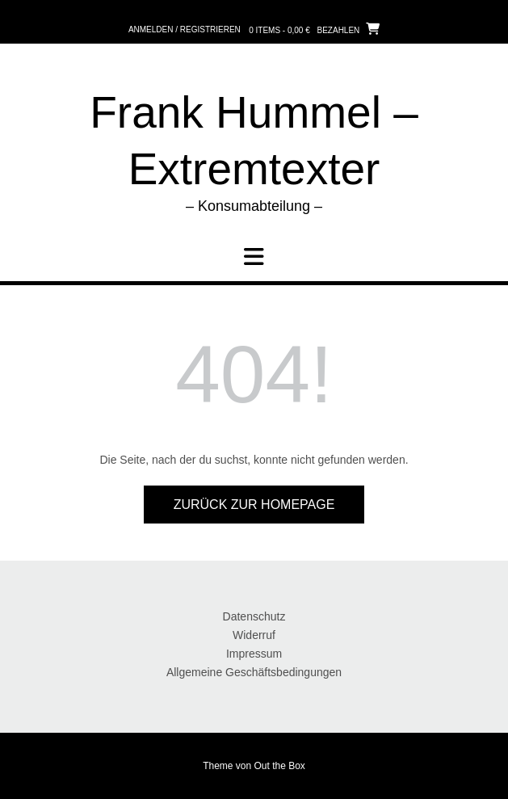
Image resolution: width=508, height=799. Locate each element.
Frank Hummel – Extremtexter (254, 140)
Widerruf (254, 635)
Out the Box (279, 766)
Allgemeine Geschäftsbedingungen (254, 672)
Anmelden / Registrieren (184, 29)
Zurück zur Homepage (254, 504)
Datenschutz (254, 616)
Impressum (254, 653)
